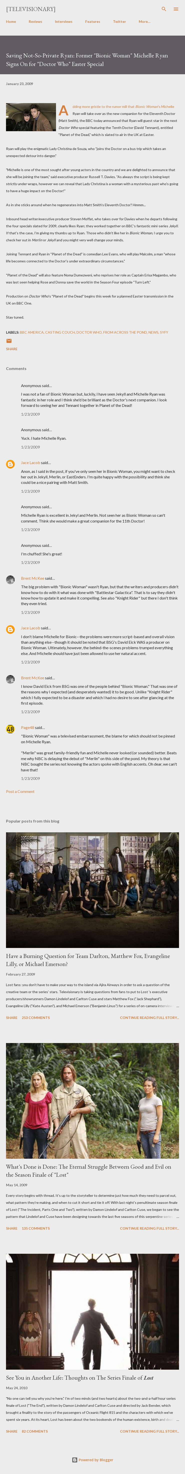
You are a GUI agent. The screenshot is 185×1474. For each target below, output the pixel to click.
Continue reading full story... (149, 1017)
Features (92, 21)
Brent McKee (32, 578)
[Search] (164, 9)
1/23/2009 (30, 414)
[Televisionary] (31, 9)
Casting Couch (60, 332)
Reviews (35, 21)
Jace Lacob (30, 462)
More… (144, 21)
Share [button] (12, 349)
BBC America (32, 332)
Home (11, 21)
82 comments (35, 1431)
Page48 (27, 727)
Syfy (164, 332)
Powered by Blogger (92, 1459)
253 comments (36, 1017)
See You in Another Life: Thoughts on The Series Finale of (80, 1377)
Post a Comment (20, 791)
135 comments (36, 1228)
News (153, 332)
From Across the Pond (125, 332)
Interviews (63, 21)
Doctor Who (89, 332)
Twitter (119, 21)
